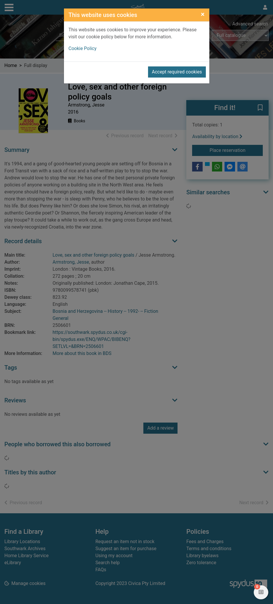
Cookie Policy (83, 48)
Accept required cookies (177, 72)
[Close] (202, 14)
